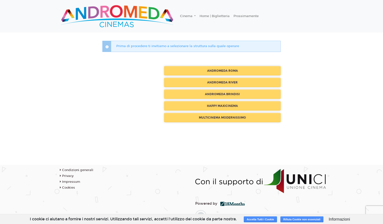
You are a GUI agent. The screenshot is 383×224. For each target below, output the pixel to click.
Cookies (67, 188)
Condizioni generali (76, 170)
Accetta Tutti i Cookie (260, 219)
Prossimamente (246, 16)
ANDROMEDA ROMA (222, 70)
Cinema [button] (186, 16)
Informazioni (339, 219)
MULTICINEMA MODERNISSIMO (222, 117)
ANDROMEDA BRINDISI (222, 94)
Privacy (67, 176)
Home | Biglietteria (215, 16)
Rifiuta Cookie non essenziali (301, 219)
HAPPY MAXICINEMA (222, 106)
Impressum (70, 182)
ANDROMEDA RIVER (222, 82)
